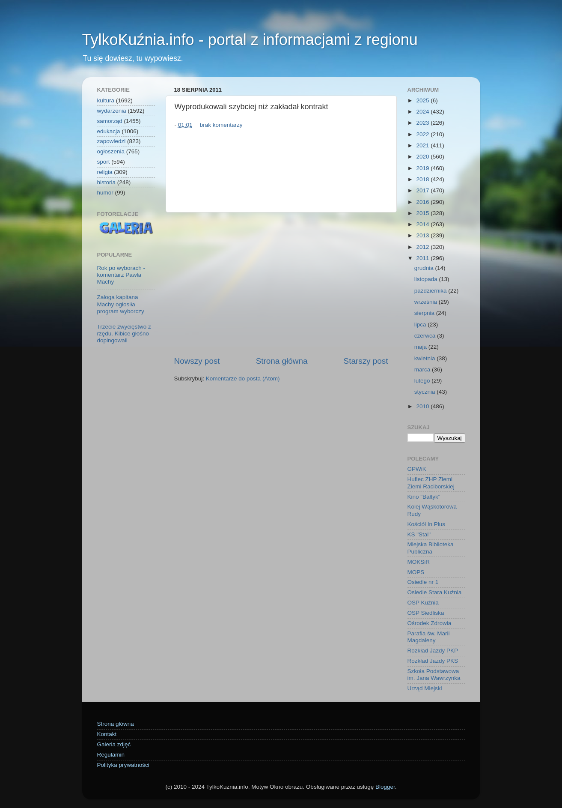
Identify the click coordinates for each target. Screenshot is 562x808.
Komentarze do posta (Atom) (243, 378)
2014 (423, 224)
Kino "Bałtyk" (423, 497)
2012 (423, 247)
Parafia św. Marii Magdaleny (428, 636)
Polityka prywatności (123, 765)
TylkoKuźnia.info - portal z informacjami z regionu (250, 39)
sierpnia (425, 313)
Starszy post (366, 360)
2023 (423, 123)
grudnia (424, 268)
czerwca (425, 335)
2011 (423, 258)
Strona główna (282, 360)
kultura (106, 100)
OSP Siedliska (425, 613)
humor (105, 192)
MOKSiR (418, 562)
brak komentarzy (221, 125)
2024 (423, 111)
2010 (423, 406)
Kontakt (107, 734)
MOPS (416, 572)
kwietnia (425, 358)
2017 (423, 190)
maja (421, 347)
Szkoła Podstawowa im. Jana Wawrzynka (434, 674)
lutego (423, 380)
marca (423, 369)
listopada (426, 279)
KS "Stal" (419, 534)
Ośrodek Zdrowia (429, 623)
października (431, 290)
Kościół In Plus (426, 524)
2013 (423, 235)
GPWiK (416, 469)
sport (103, 162)
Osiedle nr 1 (423, 582)
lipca (421, 324)
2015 (423, 213)
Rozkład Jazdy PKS (432, 661)
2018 (423, 179)
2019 (423, 168)
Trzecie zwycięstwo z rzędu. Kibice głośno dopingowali (124, 333)
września (426, 302)
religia (105, 172)
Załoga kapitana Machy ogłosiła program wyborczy (120, 304)
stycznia (425, 392)
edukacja (108, 131)
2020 (423, 156)
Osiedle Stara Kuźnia (434, 592)
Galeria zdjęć (114, 744)
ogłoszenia (111, 151)
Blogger (385, 787)
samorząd (109, 121)
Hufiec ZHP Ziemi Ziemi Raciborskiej (431, 482)
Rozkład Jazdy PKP (432, 650)
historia (106, 182)
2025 (423, 100)
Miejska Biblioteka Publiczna (430, 547)
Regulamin (111, 754)
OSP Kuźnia (423, 602)
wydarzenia (111, 111)
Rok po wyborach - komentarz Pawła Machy (121, 275)
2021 (423, 145)
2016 (423, 202)
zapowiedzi (111, 141)
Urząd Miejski (424, 688)
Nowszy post (197, 360)
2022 (423, 134)
